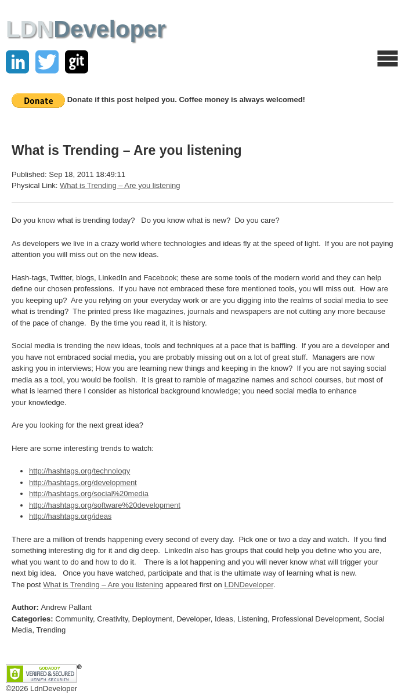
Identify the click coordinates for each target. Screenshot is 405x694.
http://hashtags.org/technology (79, 471)
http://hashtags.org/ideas (70, 516)
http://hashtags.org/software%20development (104, 505)
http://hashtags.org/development (83, 482)
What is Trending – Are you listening (120, 185)
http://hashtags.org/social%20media (89, 493)
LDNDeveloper (248, 584)
